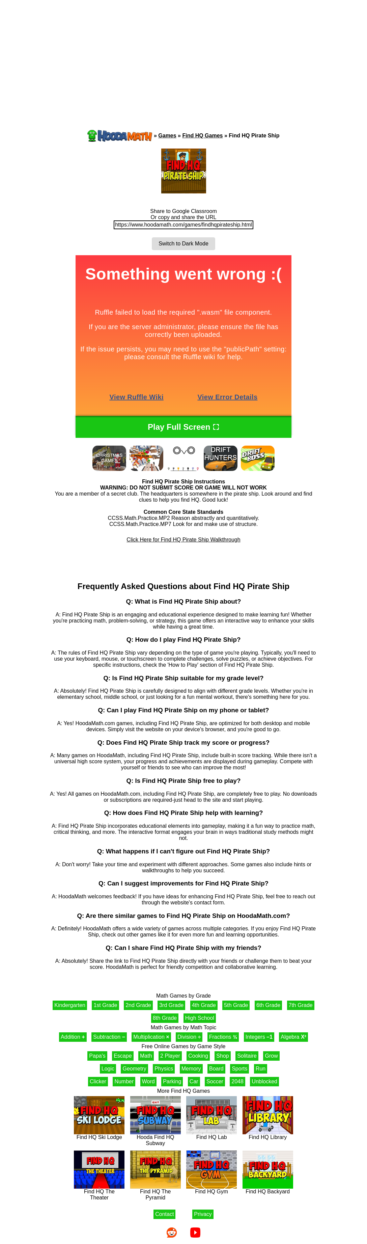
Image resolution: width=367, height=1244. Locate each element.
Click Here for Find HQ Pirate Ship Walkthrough (183, 539)
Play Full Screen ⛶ (183, 426)
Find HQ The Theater (99, 1192)
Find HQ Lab (211, 1135)
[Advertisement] (183, 52)
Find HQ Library (268, 1135)
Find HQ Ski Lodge (99, 1135)
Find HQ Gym (211, 1189)
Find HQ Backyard (268, 1189)
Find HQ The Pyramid (155, 1192)
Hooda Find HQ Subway (155, 1138)
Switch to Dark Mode (183, 243)
